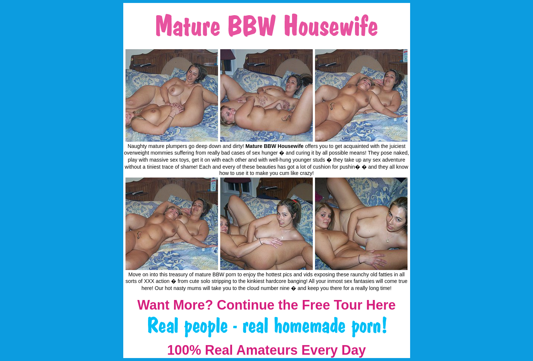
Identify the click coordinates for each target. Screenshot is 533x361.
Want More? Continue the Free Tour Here (266, 305)
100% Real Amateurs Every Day (266, 350)
